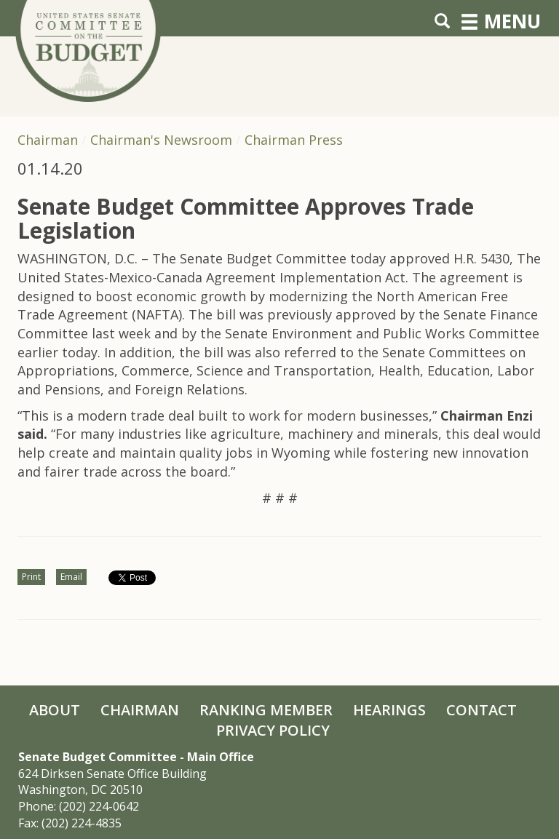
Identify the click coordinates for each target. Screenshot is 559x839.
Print (31, 576)
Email (71, 576)
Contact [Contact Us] (481, 710)
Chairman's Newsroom (161, 139)
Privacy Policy (273, 730)
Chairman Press (294, 139)
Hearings (389, 710)
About (54, 710)
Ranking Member (266, 710)
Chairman (47, 139)
